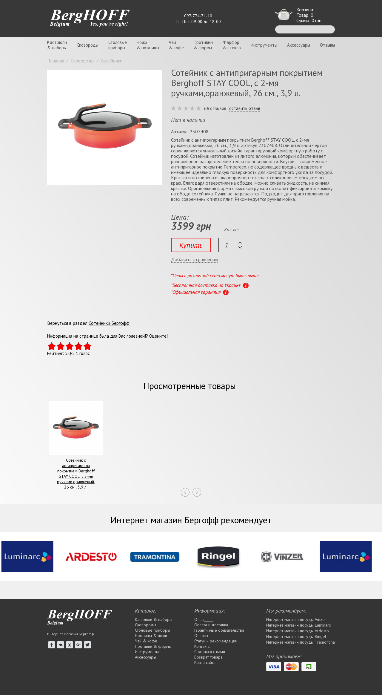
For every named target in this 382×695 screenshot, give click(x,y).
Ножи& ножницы (148, 44)
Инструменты (264, 45)
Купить (191, 245)
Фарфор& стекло (232, 44)
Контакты (202, 646)
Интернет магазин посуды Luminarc (298, 625)
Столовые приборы (152, 630)
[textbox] (234, 245)
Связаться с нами (209, 651)
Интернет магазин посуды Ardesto (297, 630)
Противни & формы (153, 646)
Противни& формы (203, 44)
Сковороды (87, 45)
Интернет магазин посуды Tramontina (300, 642)
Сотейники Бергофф (109, 323)
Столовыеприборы (117, 44)
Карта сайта (204, 662)
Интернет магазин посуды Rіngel (296, 636)
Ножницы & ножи (151, 635)
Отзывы (327, 45)
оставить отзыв (244, 108)
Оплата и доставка (211, 624)
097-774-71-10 (198, 16)
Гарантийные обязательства (219, 630)
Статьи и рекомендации (215, 641)
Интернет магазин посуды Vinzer (296, 619)
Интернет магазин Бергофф (70, 634)
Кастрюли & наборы (153, 619)
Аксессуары (298, 45)
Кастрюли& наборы (57, 44)
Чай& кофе (176, 44)
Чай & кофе (146, 641)
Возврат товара (208, 657)
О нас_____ (203, 619)
